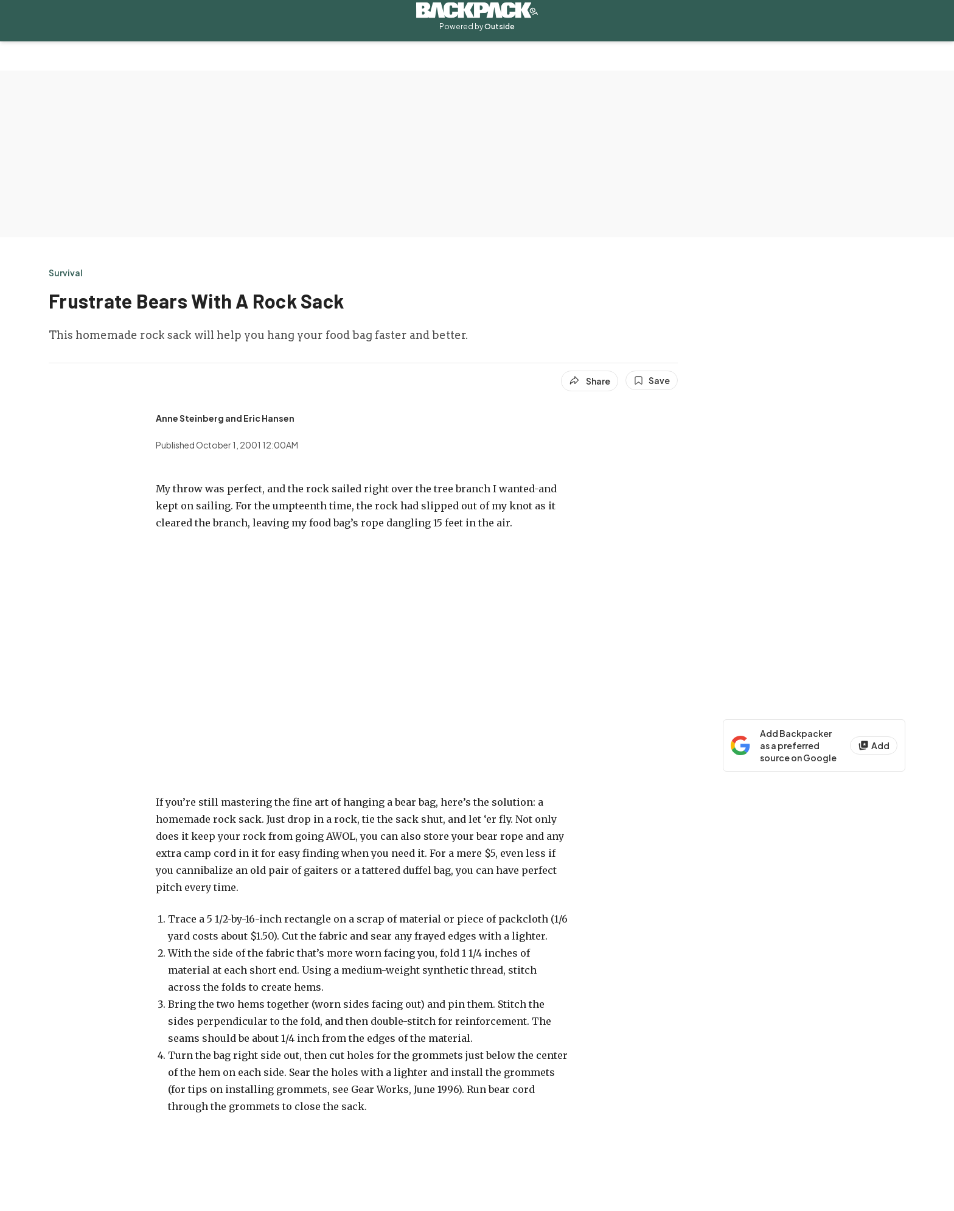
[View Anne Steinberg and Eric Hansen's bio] (225, 418)
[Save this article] (651, 380)
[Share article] (589, 381)
